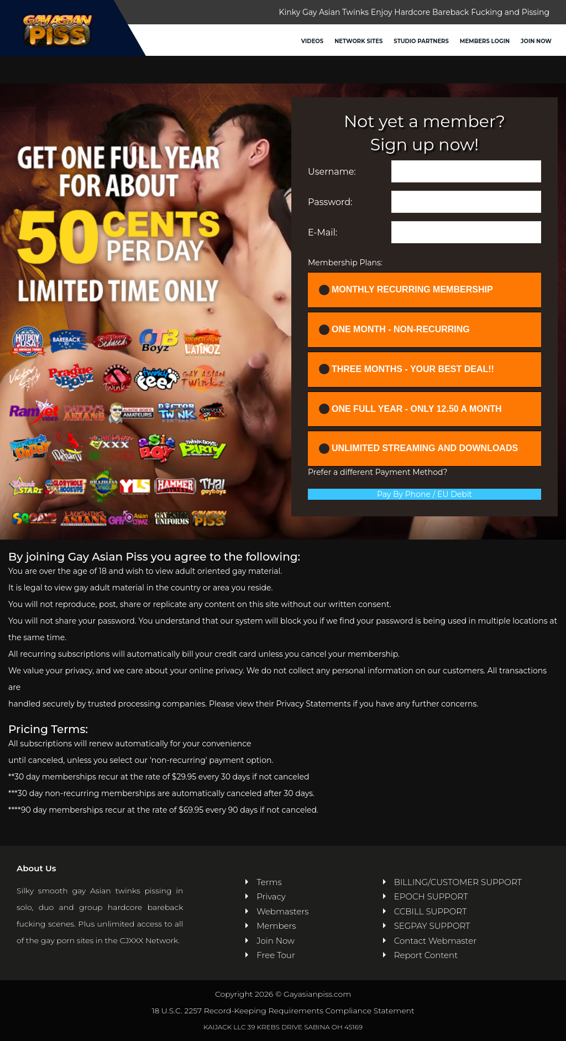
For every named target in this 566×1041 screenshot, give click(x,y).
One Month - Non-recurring (394, 330)
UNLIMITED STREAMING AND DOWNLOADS (418, 448)
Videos (312, 41)
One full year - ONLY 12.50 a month (410, 409)
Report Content (426, 955)
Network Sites (358, 41)
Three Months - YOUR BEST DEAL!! (406, 369)
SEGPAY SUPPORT (432, 925)
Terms (269, 882)
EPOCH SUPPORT (431, 896)
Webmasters (282, 911)
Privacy (271, 896)
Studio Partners (421, 41)
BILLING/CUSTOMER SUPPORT (458, 882)
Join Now (536, 41)
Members (276, 925)
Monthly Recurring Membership (406, 290)
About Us (36, 868)
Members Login (485, 41)
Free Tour (275, 955)
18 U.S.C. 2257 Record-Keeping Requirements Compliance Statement (282, 1011)
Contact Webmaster (435, 940)
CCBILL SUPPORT (430, 911)
